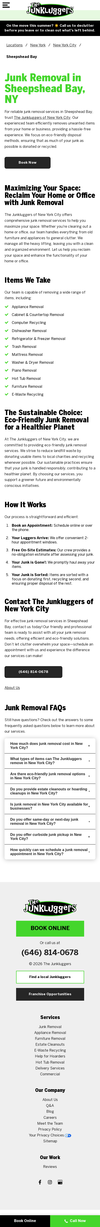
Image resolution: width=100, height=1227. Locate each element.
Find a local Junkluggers (50, 977)
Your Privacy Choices (50, 1135)
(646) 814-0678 (33, 672)
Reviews (50, 1167)
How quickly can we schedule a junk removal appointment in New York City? (50, 852)
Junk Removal (50, 1027)
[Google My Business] (60, 1183)
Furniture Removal (50, 1038)
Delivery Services (50, 1068)
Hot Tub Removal (50, 1062)
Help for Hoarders (50, 1056)
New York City (64, 45)
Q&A (50, 1105)
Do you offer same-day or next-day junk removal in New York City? (50, 821)
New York (38, 45)
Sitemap (50, 1141)
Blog (50, 1111)
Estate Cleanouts (50, 1044)
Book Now (28, 162)
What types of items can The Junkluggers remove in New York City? (50, 761)
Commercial (50, 1074)
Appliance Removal (50, 1033)
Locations (14, 45)
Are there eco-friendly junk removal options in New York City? (50, 776)
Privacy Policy (50, 1129)
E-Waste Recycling (50, 1050)
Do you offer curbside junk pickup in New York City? (50, 837)
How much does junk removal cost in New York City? (50, 746)
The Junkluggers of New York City (42, 118)
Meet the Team (50, 1123)
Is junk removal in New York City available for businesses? (50, 806)
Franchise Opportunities (50, 994)
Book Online (50, 928)
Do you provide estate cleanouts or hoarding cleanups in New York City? (50, 791)
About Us (12, 688)
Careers (50, 1117)
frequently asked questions (27, 726)
